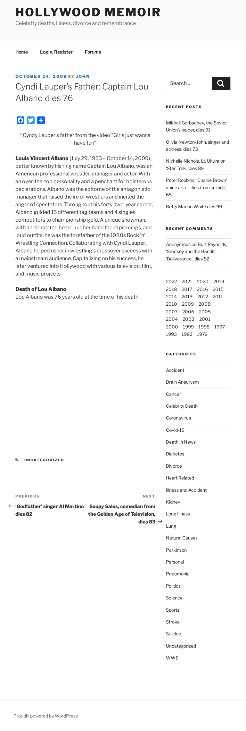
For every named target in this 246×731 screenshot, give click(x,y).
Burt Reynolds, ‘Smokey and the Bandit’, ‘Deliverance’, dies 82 (196, 251)
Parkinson (176, 550)
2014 (171, 296)
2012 (202, 296)
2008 (204, 304)
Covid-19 (175, 430)
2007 (171, 311)
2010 (171, 304)
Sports (172, 610)
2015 (218, 289)
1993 (171, 334)
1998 (204, 326)
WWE (172, 657)
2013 (187, 296)
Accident (175, 370)
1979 (202, 334)
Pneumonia (178, 573)
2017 (187, 289)
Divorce (174, 466)
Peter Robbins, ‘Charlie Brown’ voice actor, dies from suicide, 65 (196, 187)
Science (174, 597)
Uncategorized (181, 646)
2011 (218, 296)
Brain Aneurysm (182, 382)
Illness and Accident (186, 490)
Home (21, 52)
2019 (218, 281)
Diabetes (175, 453)
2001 (204, 319)
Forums (93, 52)
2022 (171, 281)
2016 (202, 289)
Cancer (173, 394)
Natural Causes (182, 537)
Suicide (173, 633)
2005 (205, 311)
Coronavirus (178, 418)
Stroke (173, 622)
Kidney (173, 502)
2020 (203, 281)
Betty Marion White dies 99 (194, 206)
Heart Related (180, 477)
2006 (188, 311)
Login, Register (56, 52)
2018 (171, 289)
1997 (219, 326)
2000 (172, 326)
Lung (171, 526)
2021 (187, 281)
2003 (188, 319)
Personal (175, 562)
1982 (187, 334)
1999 (188, 326)
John (83, 76)
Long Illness (178, 513)
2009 (188, 304)
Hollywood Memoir (88, 12)
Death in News (181, 442)
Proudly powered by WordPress (45, 715)
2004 (172, 319)
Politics (173, 586)
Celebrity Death (182, 406)
